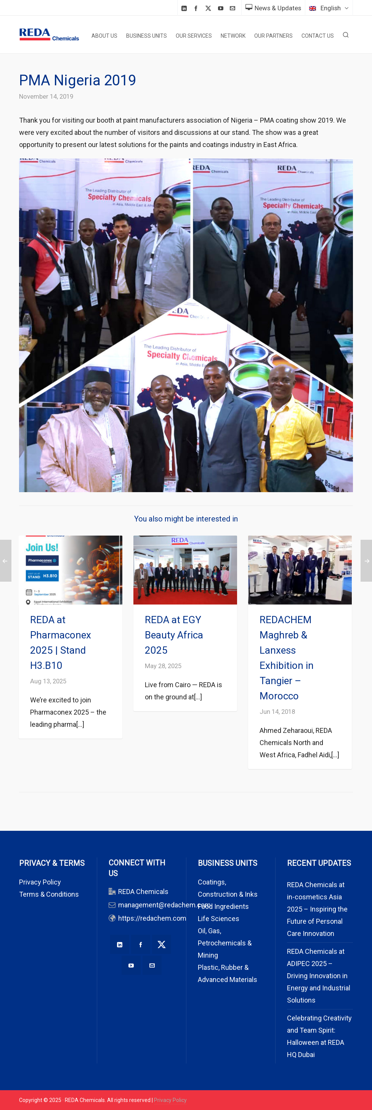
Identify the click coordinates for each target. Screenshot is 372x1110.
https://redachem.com (152, 918)
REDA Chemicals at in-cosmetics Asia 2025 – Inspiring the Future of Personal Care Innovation (317, 909)
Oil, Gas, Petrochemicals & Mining (225, 943)
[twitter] (209, 8)
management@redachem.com (164, 905)
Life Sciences (218, 919)
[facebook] (197, 8)
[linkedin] (185, 8)
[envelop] (233, 8)
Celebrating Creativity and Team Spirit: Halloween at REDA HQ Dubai (319, 1036)
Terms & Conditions (49, 894)
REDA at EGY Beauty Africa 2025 (174, 635)
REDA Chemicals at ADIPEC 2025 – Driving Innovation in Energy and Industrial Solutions (318, 975)
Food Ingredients (223, 906)
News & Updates (273, 8)
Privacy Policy (40, 882)
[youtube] (222, 8)
